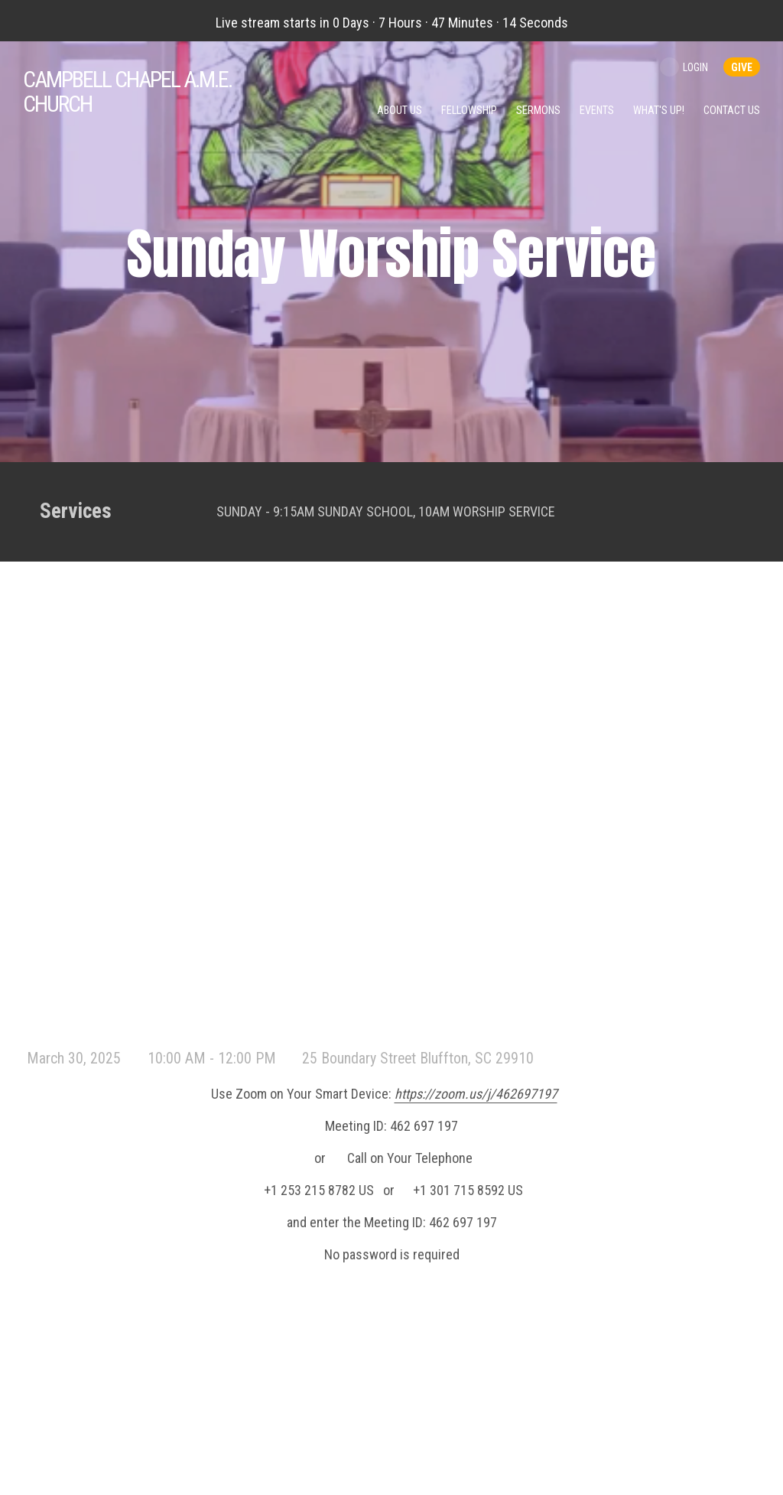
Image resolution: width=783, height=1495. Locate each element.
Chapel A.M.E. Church (127, 91)
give (741, 67)
